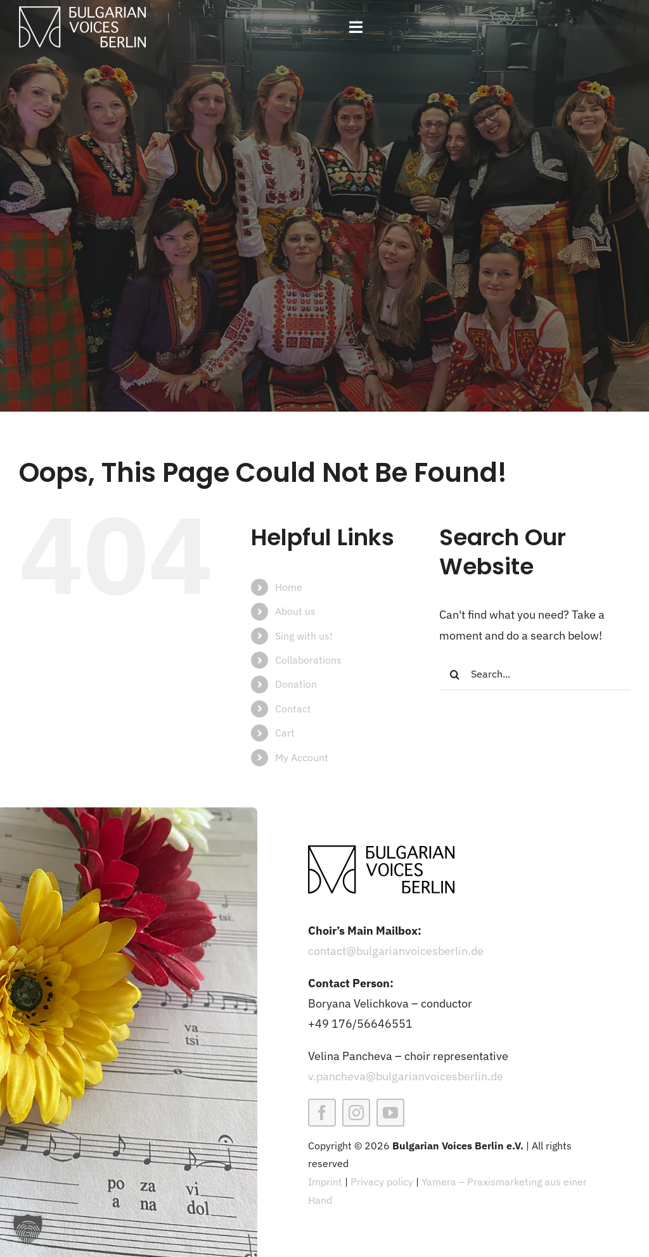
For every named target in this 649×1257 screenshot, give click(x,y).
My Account (301, 757)
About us (295, 611)
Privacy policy (381, 1181)
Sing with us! (304, 635)
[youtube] (390, 1113)
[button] (28, 1229)
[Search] (455, 674)
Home (288, 587)
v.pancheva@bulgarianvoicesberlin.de (405, 1076)
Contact (293, 708)
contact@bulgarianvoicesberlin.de (396, 951)
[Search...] (534, 674)
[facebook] (322, 1113)
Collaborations (308, 660)
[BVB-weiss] (82, 11)
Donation (296, 684)
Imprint (325, 1181)
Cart (285, 732)
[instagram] (356, 1113)
